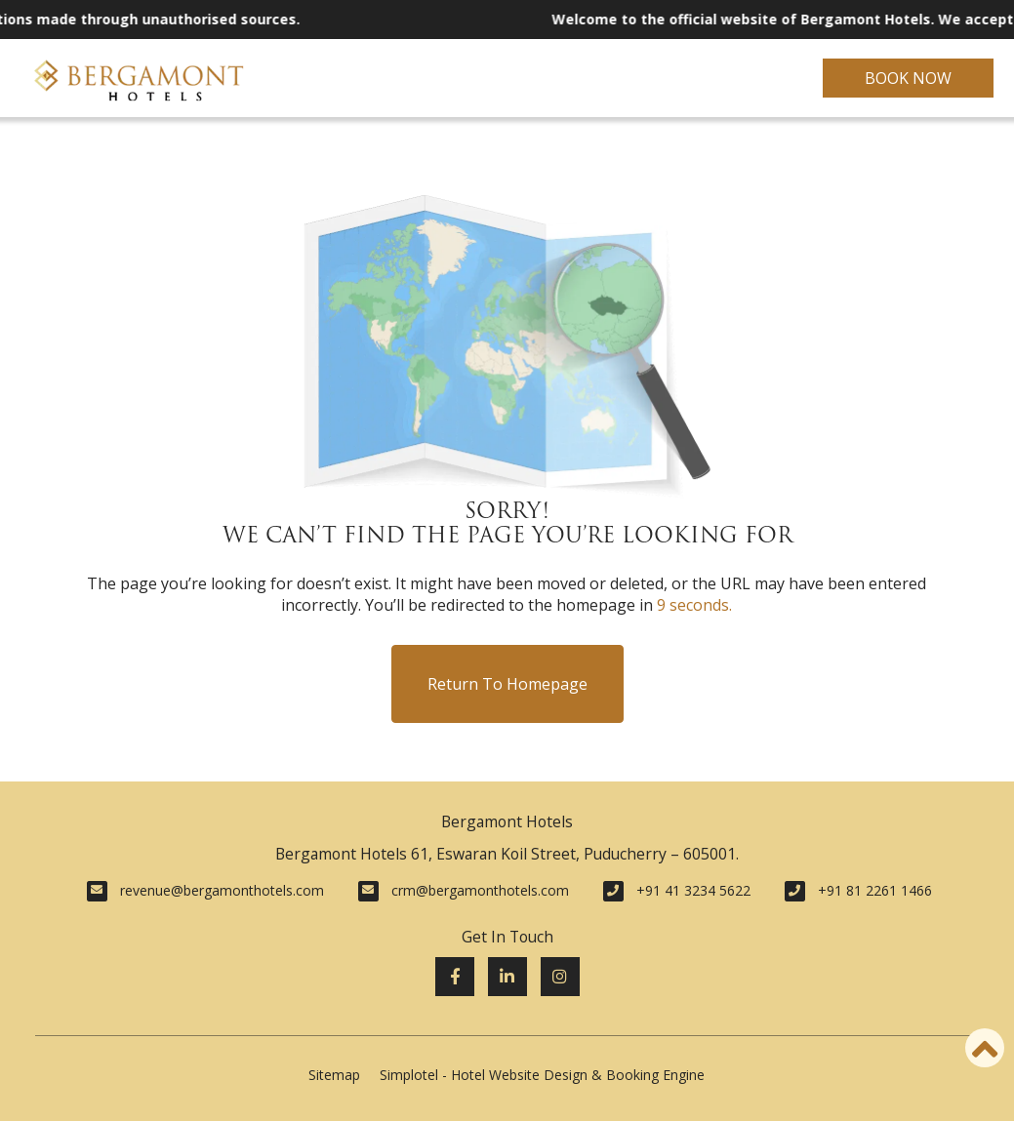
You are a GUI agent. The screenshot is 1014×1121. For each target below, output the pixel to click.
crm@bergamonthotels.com (480, 890)
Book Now (908, 78)
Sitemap (334, 1074)
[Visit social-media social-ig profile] (560, 976)
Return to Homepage (507, 684)
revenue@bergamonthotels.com (222, 890)
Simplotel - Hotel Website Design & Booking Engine (542, 1074)
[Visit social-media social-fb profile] (454, 976)
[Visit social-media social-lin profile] (507, 976)
